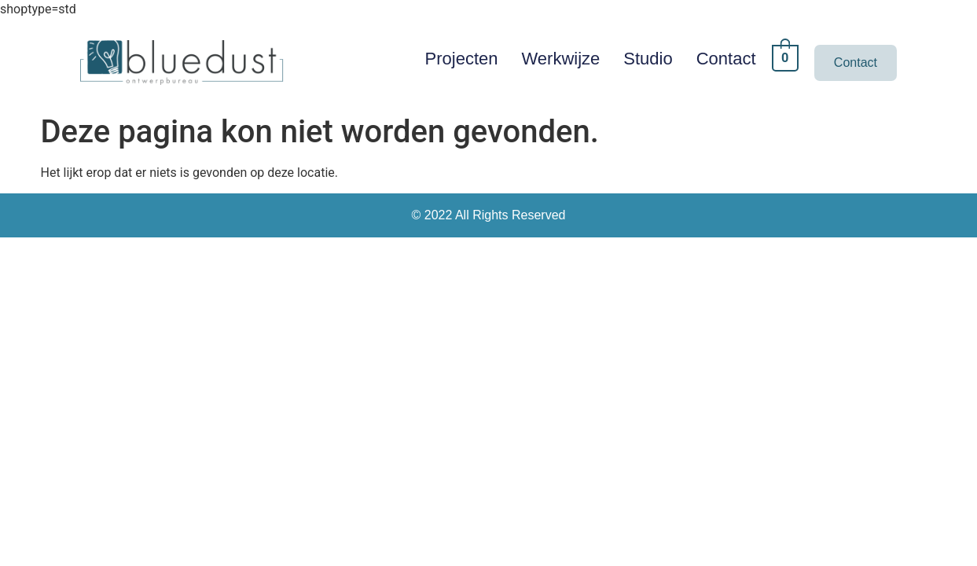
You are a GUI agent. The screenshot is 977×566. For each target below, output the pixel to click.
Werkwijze (561, 58)
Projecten (461, 58)
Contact (726, 58)
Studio (647, 58)
